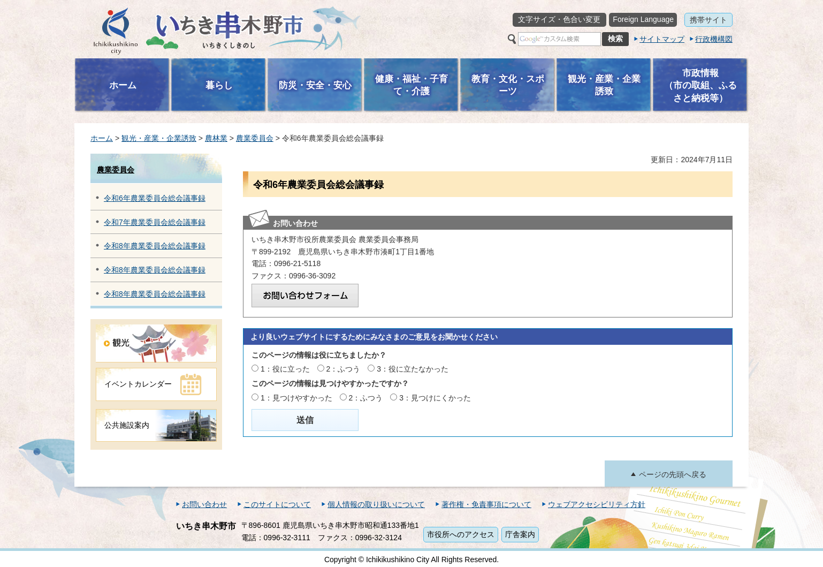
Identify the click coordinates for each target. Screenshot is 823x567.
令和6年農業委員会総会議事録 (154, 198)
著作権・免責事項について (486, 504)
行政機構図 (714, 39)
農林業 (216, 138)
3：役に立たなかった (412, 369)
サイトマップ (661, 39)
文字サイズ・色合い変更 (559, 19)
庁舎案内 (520, 534)
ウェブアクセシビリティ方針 (596, 504)
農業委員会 (254, 138)
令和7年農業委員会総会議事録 (154, 222)
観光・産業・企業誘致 (158, 138)
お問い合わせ (204, 504)
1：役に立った (285, 369)
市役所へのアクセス (460, 534)
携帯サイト (708, 20)
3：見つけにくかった (435, 398)
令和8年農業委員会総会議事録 (154, 245)
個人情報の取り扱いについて (376, 504)
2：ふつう (343, 369)
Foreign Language (643, 19)
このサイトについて (277, 504)
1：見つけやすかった (296, 398)
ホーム (101, 138)
